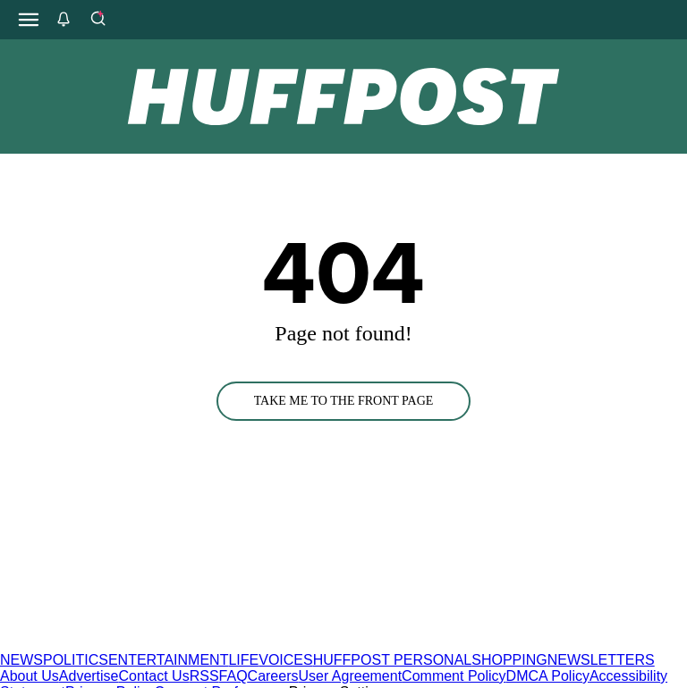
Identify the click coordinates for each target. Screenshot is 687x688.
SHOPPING (509, 659)
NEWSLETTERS (601, 659)
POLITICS (75, 659)
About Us (29, 676)
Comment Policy (453, 676)
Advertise (89, 676)
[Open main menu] (28, 19)
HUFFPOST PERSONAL (392, 659)
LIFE (243, 659)
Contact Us (154, 676)
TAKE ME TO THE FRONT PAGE (344, 400)
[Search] (97, 19)
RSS (204, 676)
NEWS (21, 659)
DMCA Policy (547, 676)
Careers (273, 676)
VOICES (285, 659)
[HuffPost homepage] (230, 643)
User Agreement (350, 676)
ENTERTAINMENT (168, 659)
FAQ (233, 676)
